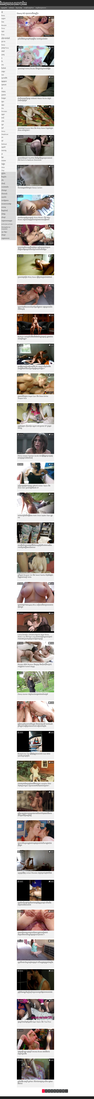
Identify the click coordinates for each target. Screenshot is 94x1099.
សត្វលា (3, 18)
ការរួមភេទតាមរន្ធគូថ (6, 221)
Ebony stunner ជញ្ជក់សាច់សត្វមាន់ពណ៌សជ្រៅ (33, 694)
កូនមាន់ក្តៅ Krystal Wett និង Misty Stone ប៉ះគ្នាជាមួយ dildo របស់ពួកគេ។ (35, 129)
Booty (3, 45)
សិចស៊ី (3, 183)
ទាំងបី (3, 51)
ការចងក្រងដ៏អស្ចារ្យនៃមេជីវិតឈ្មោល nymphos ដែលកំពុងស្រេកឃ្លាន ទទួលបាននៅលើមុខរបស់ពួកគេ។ (34, 784)
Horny (3, 131)
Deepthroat (4, 134)
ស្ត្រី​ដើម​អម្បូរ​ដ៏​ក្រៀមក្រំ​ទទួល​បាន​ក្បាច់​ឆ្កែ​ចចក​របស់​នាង (35, 992)
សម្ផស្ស (3, 91)
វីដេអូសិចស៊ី (4, 210)
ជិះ (2, 61)
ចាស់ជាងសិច (5, 187)
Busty (3, 15)
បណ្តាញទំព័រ (4, 8)
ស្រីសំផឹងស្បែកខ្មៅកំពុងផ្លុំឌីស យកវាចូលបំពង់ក (33, 39)
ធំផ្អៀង (3, 164)
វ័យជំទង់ (3, 68)
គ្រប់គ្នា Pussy (5, 48)
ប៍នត (2, 22)
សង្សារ (3, 71)
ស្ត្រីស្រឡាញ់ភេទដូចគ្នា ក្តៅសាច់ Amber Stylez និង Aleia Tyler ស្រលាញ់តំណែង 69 (34, 487)
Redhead (4, 144)
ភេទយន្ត (3, 207)
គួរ (2, 88)
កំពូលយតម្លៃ (19, 8)
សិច (2, 180)
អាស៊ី (2, 118)
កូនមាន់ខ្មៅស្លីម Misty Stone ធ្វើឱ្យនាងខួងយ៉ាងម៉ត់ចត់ (35, 277)
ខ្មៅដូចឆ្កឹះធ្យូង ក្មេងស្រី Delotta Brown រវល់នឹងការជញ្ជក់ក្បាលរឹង (34, 1053)
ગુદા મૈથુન (4, 232)
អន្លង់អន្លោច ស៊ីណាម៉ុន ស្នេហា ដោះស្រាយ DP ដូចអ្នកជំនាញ (34, 427)
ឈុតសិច (3, 197)
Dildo (3, 167)
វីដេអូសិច (3, 177)
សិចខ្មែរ (3, 214)
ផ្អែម (2, 157)
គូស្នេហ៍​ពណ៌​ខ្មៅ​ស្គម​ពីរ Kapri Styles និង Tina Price (34, 1022)
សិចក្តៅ (3, 217)
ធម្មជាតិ (3, 147)
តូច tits (3, 41)
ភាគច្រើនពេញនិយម (29, 8)
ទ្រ (2, 154)
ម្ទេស (2, 101)
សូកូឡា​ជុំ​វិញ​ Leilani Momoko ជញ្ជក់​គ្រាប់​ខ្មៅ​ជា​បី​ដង (35, 873)
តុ (1, 58)
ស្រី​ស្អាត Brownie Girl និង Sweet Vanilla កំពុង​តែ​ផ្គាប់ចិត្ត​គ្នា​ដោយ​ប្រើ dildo (35, 576)
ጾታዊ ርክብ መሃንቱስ (6, 224)
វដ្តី (2, 12)
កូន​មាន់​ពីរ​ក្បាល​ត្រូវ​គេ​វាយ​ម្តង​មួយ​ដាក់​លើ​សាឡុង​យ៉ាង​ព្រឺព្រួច (35, 844)
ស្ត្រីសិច (3, 173)
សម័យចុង (11, 8)
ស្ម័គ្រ (2, 105)
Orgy (2, 170)
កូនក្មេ (3, 54)
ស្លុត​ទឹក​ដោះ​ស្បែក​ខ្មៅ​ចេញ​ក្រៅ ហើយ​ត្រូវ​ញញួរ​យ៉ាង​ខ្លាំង (35, 962)
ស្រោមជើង (4, 78)
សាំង (2, 121)
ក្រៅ (2, 128)
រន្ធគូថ (3, 114)
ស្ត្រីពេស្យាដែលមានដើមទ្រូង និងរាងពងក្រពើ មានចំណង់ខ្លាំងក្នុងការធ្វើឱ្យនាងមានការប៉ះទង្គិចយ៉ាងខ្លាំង (35, 725)
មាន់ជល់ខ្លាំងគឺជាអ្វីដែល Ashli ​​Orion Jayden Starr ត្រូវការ (35, 516)
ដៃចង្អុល (3, 98)
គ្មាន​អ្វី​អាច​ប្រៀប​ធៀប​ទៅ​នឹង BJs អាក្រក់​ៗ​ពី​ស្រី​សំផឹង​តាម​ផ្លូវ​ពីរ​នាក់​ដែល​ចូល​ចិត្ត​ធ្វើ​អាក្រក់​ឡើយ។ (34, 367)
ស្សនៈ (3, 31)
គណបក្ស (3, 150)
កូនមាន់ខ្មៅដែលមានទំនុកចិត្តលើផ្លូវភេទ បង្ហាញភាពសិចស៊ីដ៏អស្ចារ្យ (35, 308)
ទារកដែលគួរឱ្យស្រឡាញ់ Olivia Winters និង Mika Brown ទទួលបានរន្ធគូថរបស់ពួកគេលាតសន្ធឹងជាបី (34, 218)
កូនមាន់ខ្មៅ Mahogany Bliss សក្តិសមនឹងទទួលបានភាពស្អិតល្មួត (35, 606)
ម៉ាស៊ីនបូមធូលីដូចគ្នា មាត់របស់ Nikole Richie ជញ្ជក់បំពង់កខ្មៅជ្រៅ (34, 99)
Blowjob (3, 25)
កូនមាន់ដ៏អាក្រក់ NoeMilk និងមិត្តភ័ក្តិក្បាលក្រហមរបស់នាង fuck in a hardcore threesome (35, 159)
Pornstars (4, 111)
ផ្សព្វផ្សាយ (4, 81)
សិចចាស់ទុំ (4, 194)
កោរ (2, 65)
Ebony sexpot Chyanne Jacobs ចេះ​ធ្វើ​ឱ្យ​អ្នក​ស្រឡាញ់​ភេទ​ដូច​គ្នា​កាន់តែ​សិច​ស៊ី (35, 457)
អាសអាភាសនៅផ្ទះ (6, 204)
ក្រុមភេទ (3, 95)
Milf (2, 75)
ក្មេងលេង (3, 85)
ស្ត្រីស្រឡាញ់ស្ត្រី (5, 38)
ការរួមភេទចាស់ (5, 238)
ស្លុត (2, 124)
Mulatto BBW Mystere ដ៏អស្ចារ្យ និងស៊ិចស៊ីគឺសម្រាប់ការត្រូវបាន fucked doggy (35, 665)
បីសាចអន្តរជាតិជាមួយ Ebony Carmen (30, 188)
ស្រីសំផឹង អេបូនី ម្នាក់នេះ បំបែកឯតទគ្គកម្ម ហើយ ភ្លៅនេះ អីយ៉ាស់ (35, 1082)
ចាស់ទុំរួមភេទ (5, 200)
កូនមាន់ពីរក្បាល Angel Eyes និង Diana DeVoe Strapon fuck (33, 397)
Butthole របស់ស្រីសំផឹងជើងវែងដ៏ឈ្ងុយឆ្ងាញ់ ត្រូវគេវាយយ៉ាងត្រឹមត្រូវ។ (35, 338)
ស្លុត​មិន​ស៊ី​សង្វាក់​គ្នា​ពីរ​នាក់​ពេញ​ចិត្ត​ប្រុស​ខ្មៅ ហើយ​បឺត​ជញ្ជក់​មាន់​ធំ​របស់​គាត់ (34, 904)
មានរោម (3, 160)
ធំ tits (3, 35)
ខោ (2, 137)
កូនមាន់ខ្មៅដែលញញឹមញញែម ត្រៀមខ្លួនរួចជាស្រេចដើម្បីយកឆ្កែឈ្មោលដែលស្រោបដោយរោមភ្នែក (34, 248)
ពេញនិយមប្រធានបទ (41, 8)
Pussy (3, 28)
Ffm (2, 108)
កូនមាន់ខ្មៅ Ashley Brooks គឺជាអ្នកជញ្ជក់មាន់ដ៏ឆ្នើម (34, 68)
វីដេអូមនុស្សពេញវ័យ (13, 3)
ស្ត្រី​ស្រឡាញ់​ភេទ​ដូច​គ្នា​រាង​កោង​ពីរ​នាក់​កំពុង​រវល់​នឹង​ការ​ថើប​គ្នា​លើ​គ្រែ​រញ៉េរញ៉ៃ (35, 814)
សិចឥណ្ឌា (4, 190)
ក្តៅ (2, 141)
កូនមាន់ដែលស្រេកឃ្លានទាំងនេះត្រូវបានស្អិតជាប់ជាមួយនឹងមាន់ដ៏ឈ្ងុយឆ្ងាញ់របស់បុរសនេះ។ (33, 933)
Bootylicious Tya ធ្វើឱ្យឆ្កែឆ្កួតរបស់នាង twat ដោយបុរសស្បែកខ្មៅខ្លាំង (34, 755)
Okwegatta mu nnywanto (5, 228)
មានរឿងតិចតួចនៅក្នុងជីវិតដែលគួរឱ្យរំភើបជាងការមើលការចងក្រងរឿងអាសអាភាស (35, 546)
